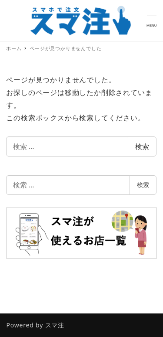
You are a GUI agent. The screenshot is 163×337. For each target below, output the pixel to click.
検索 (142, 146)
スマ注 (54, 325)
